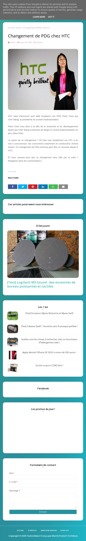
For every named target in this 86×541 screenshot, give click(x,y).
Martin (12, 42)
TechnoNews (33, 536)
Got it (51, 17)
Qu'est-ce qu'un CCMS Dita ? (49, 365)
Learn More (39, 17)
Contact (64, 530)
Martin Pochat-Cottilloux (65, 536)
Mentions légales (49, 530)
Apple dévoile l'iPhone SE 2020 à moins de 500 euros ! (49, 352)
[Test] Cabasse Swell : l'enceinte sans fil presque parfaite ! (49, 326)
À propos (32, 530)
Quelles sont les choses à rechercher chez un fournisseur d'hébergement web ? (49, 341)
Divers (18, 28)
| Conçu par (45, 536)
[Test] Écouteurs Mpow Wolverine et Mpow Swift (49, 313)
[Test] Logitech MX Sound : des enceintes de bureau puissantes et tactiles (41, 284)
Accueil (11, 28)
